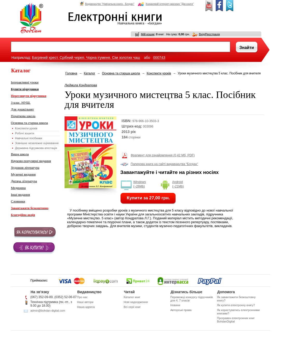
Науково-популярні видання (31, 161)
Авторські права (181, 310)
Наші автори (85, 302)
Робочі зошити (24, 133)
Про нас (82, 297)
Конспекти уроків (26, 128)
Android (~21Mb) (178, 184)
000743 (159, 57)
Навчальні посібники (28, 138)
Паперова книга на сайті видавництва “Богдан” (164, 164)
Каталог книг (132, 297)
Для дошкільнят (22, 109)
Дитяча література (24, 181)
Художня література (25, 168)
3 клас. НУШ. (21, 102)
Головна (71, 73)
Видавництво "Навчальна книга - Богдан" (107, 4)
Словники (18, 201)
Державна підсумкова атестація (36, 148)
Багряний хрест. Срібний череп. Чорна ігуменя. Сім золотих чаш (86, 57)
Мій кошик (147, 34)
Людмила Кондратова (81, 85)
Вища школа (20, 154)
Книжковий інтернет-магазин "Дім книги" (166, 4)
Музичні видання (23, 174)
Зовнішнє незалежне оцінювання (37, 143)
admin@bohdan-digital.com (47, 310)
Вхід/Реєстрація (209, 34)
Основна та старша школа (29, 123)
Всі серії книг (132, 306)
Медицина (18, 188)
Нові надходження (136, 302)
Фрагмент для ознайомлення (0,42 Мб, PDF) (163, 155)
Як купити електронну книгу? (236, 305)
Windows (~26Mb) (139, 184)
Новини (175, 305)
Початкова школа (23, 116)
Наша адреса (86, 306)
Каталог (89, 73)
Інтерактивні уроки (25, 82)
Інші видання (20, 194)
